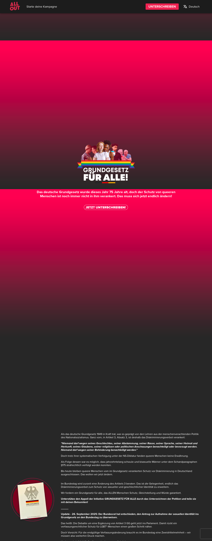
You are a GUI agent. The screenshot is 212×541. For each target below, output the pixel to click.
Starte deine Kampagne (41, 6)
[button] (191, 6)
